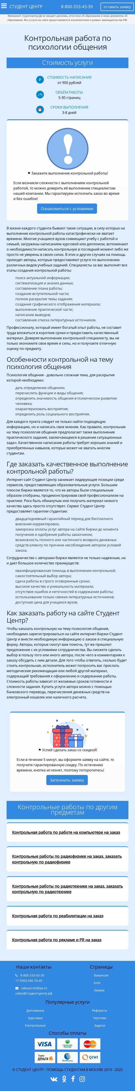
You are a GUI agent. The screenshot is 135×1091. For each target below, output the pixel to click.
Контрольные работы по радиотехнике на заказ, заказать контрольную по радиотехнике (67, 889)
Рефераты (99, 1010)
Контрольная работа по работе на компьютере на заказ (66, 832)
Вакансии (101, 975)
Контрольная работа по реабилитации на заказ (57, 915)
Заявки (99, 990)
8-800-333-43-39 (77, 6)
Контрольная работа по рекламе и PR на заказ (56, 939)
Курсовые (35, 1018)
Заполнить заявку (67, 780)
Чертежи (99, 1018)
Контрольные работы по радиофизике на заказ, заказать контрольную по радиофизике (67, 859)
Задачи (99, 1025)
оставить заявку (117, 6)
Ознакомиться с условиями (67, 208)
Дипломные (35, 1010)
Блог (97, 983)
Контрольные (35, 1025)
